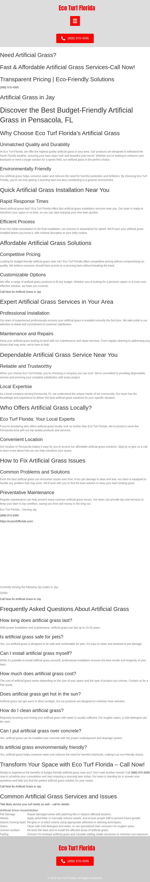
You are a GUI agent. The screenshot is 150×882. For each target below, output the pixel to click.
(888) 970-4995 (9, 87)
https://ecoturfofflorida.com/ (16, 521)
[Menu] (75, 21)
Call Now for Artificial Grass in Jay (20, 291)
